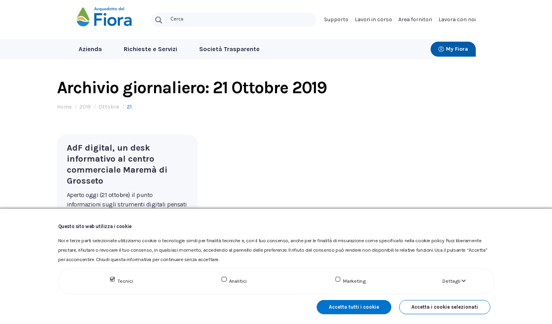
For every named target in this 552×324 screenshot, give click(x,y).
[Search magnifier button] (158, 20)
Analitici (238, 281)
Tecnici (125, 281)
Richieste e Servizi (150, 49)
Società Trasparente (229, 49)
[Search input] (242, 18)
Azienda (90, 49)
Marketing (354, 281)
